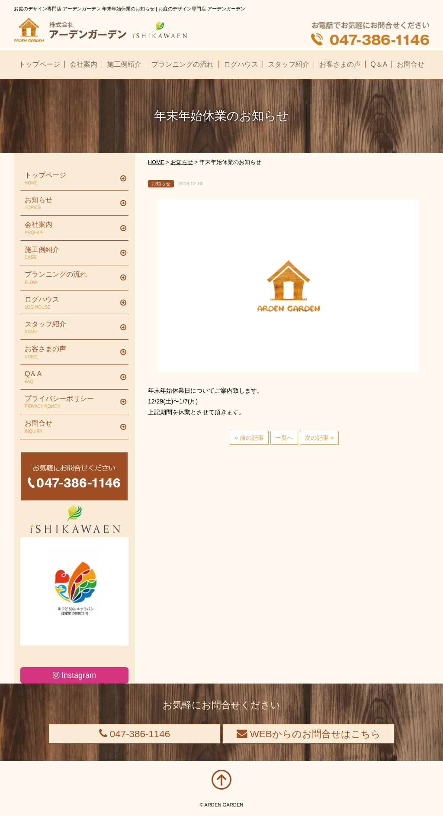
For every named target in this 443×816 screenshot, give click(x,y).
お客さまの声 (71, 352)
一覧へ (284, 437)
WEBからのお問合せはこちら (309, 734)
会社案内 (71, 228)
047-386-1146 (134, 734)
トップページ (71, 178)
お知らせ (71, 203)
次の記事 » (319, 437)
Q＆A (71, 377)
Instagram (74, 675)
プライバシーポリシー (71, 402)
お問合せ (71, 426)
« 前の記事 (249, 437)
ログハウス (71, 303)
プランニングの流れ (71, 278)
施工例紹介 (71, 253)
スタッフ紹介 (71, 327)
